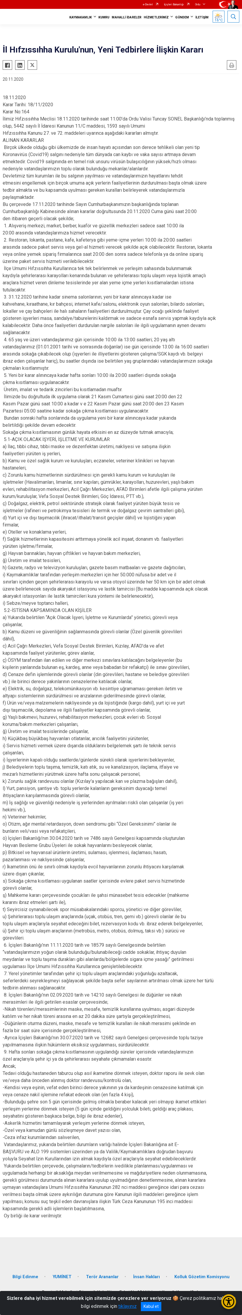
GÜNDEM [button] (182, 17)
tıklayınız (127, 1306)
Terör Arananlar (102, 1276)
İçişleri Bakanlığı (174, 4)
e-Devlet (148, 4)
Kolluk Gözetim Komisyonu (202, 1276)
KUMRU (104, 17)
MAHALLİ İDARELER (126, 17)
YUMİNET (62, 1276)
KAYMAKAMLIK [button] (80, 17)
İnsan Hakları (146, 1276)
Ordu (197, 4)
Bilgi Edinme (25, 1276)
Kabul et (151, 1306)
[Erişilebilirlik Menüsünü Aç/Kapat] (228, 1301)
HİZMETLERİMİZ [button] (156, 17)
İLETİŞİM (201, 17)
